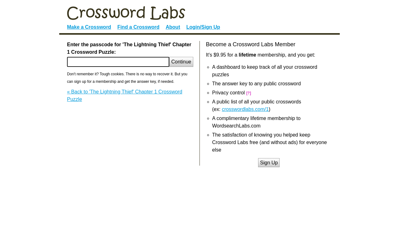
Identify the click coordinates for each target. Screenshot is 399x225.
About (173, 27)
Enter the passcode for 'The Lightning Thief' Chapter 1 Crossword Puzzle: (129, 48)
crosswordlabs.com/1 (245, 109)
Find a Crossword (138, 27)
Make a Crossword (89, 27)
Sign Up (269, 162)
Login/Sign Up (203, 27)
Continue (181, 61)
